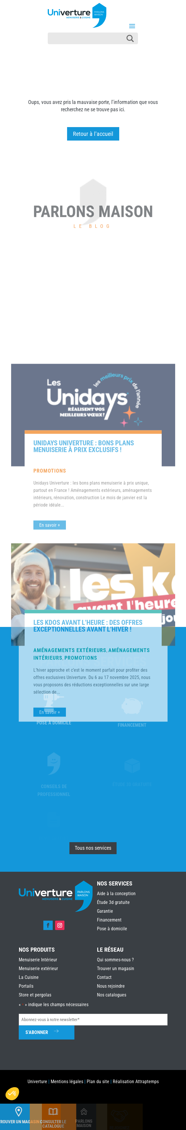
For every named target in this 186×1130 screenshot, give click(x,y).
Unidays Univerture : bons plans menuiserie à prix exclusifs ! (83, 596)
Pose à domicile (112, 928)
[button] (12, 1094)
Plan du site (98, 1081)
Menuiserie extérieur (38, 968)
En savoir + (49, 675)
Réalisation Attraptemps (136, 1081)
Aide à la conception (116, 893)
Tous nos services (93, 848)
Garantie (105, 911)
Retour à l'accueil (93, 133)
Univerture (37, 1081)
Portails (26, 986)
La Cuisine (29, 977)
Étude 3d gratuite (113, 902)
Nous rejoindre (111, 986)
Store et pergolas (35, 995)
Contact (104, 977)
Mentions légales (67, 1081)
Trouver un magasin (115, 968)
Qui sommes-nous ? (115, 960)
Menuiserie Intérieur (38, 960)
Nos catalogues (111, 995)
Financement (109, 920)
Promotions (49, 621)
